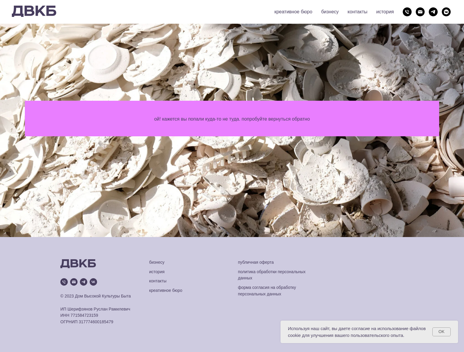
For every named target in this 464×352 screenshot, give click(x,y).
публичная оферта (256, 262)
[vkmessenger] (446, 11)
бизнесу (330, 11)
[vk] (93, 282)
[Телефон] (407, 11)
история (385, 11)
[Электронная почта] (420, 11)
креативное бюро (293, 11)
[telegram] (433, 11)
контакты (358, 11)
